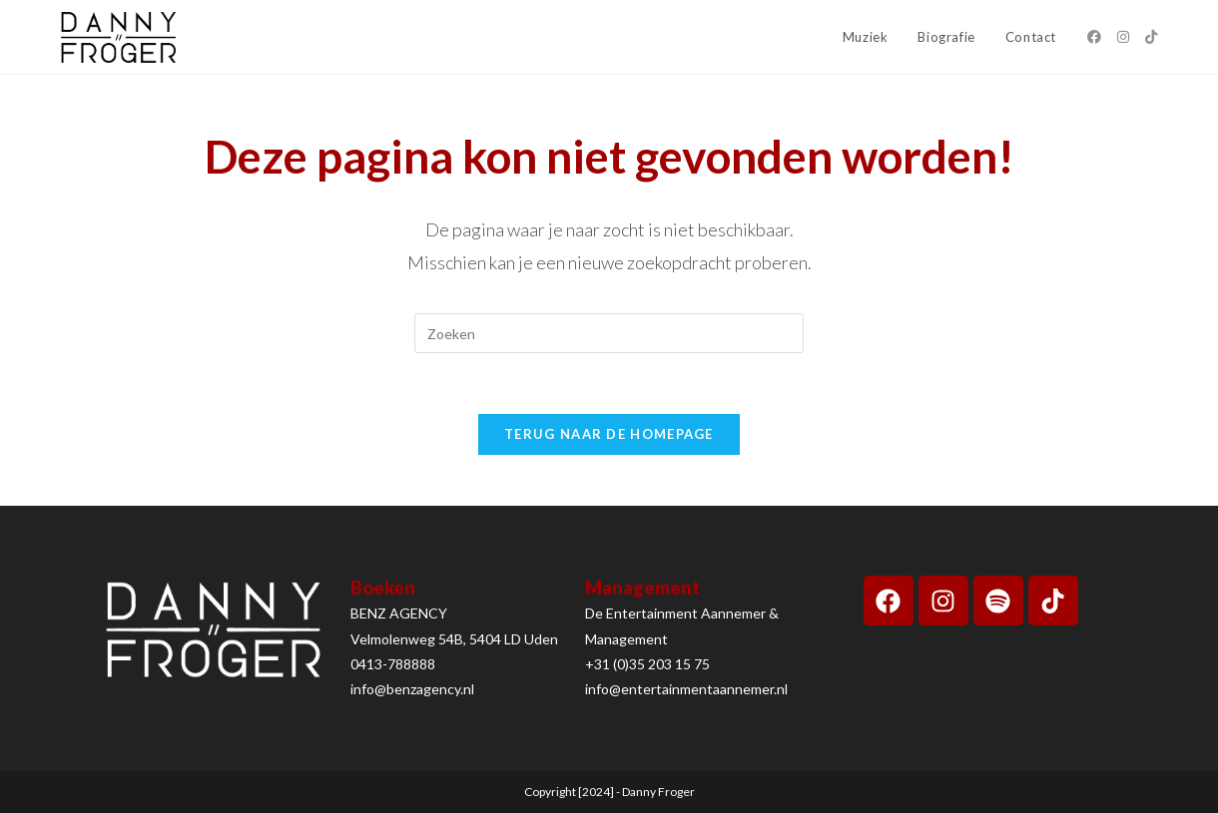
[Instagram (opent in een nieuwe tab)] (1123, 37)
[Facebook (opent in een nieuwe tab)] (1094, 37)
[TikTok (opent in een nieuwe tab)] (1151, 37)
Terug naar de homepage (609, 434)
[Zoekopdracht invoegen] (609, 333)
